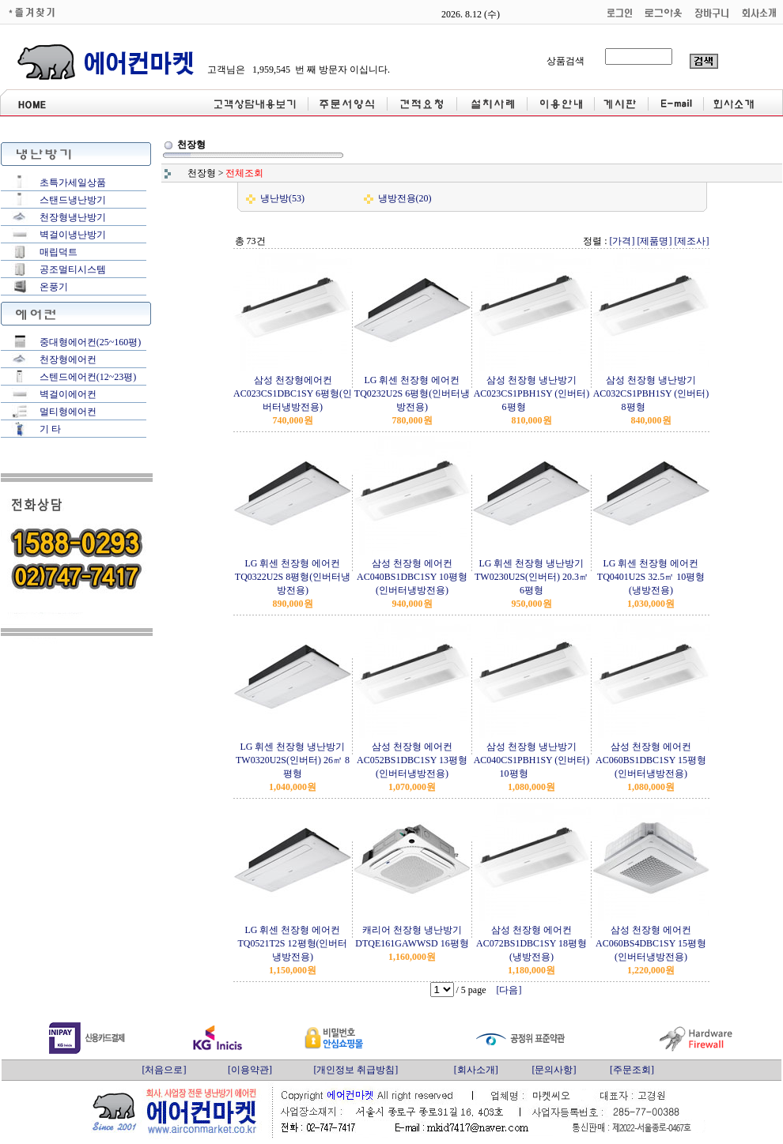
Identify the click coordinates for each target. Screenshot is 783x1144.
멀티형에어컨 (68, 411)
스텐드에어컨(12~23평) (88, 376)
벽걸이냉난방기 (73, 234)
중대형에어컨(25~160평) (90, 342)
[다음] (509, 989)
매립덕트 (59, 252)
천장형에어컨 (68, 359)
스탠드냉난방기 (73, 199)
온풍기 (54, 286)
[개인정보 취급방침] (355, 1069)
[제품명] (654, 240)
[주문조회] (632, 1069)
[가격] (622, 240)
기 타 (50, 429)
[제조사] (692, 240)
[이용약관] (250, 1069)
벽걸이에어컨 (68, 394)
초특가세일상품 (73, 182)
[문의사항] (553, 1069)
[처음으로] (164, 1069)
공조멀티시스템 (73, 269)
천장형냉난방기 (73, 217)
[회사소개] (476, 1069)
